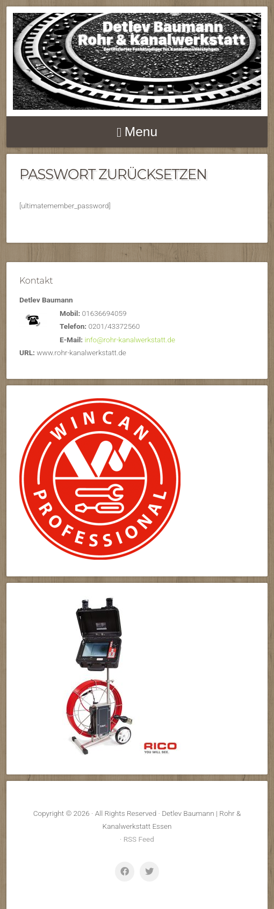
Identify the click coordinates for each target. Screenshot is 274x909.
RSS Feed (139, 839)
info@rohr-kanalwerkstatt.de (130, 339)
